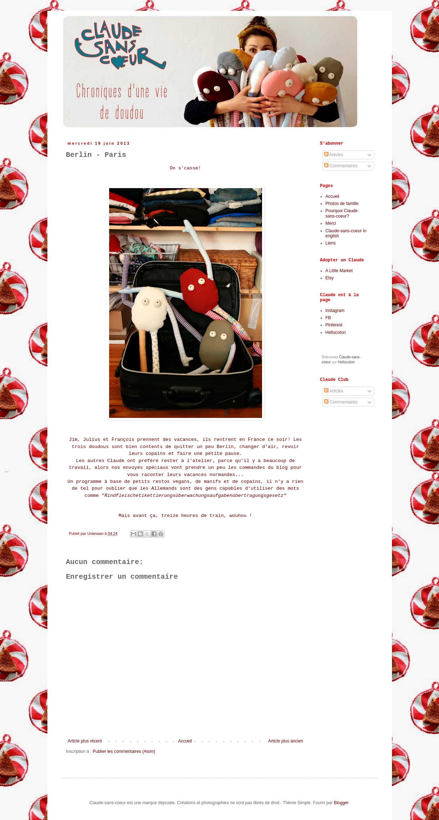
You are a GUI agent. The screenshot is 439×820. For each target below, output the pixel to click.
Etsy (330, 277)
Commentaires (341, 165)
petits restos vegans (161, 481)
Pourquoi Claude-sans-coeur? (342, 213)
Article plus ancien (285, 741)
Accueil (185, 741)
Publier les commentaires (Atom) (124, 751)
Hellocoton (336, 332)
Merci (331, 223)
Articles (334, 154)
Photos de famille (342, 203)
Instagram (335, 310)
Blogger (341, 802)
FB (328, 317)
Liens (331, 243)
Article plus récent (85, 741)
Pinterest (334, 324)
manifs (212, 481)
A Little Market (339, 270)
